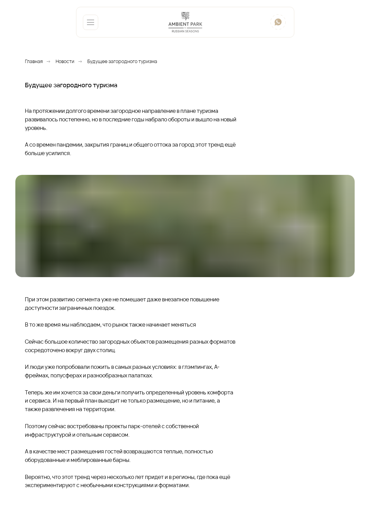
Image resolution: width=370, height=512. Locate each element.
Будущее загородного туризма (122, 61)
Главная (34, 61)
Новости (65, 61)
